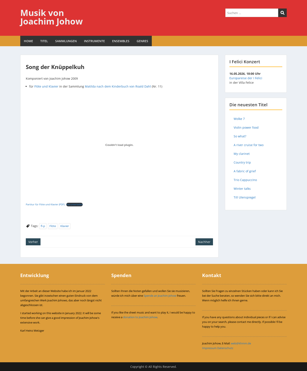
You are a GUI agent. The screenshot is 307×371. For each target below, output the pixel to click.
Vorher (33, 242)
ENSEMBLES (120, 41)
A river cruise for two (249, 145)
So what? (240, 136)
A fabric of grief (245, 171)
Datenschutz (225, 348)
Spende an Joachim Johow (160, 296)
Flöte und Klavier (46, 86)
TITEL (44, 41)
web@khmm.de (241, 343)
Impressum (209, 348)
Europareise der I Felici (245, 78)
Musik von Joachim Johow (51, 17)
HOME (28, 41)
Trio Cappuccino (245, 180)
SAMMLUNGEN (66, 41)
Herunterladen (74, 204)
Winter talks (242, 189)
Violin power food (246, 127)
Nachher (204, 242)
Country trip (242, 162)
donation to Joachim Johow (140, 317)
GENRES (142, 41)
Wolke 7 (239, 119)
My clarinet (242, 154)
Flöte (52, 226)
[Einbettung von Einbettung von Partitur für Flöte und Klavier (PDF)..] (119, 145)
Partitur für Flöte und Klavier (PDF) (45, 204)
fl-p (43, 226)
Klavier (64, 226)
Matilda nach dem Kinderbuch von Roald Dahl (118, 86)
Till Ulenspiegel (245, 197)
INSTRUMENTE (94, 41)
